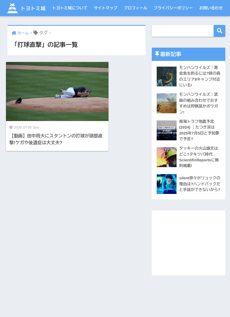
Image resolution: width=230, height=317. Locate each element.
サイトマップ (105, 24)
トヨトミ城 (29, 8)
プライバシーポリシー (173, 24)
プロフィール (135, 24)
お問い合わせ (211, 24)
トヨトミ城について (69, 24)
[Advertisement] (188, 260)
